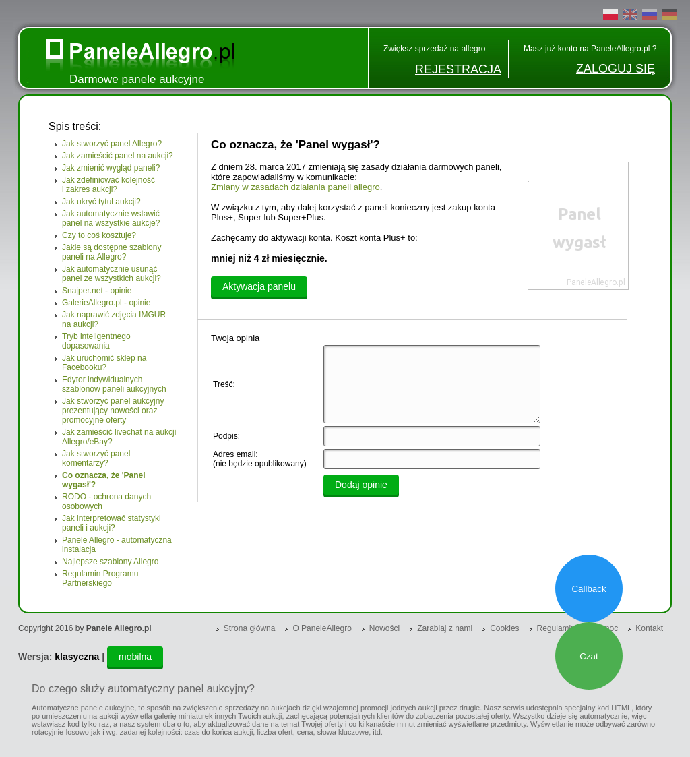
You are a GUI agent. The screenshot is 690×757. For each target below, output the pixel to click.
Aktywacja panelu (259, 286)
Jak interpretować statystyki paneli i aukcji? (111, 523)
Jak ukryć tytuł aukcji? (101, 201)
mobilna (135, 656)
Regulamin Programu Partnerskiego (100, 578)
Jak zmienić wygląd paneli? (111, 168)
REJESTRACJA (458, 69)
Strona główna (250, 628)
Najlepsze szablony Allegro (110, 561)
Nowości (384, 628)
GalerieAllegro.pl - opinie (106, 302)
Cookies (504, 628)
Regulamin (556, 628)
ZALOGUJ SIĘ (615, 68)
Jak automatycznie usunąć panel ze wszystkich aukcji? (111, 273)
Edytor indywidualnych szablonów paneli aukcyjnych (114, 384)
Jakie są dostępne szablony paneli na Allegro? (111, 252)
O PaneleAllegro (321, 628)
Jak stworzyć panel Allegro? (112, 143)
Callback (588, 589)
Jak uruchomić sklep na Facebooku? (104, 362)
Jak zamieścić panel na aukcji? (117, 155)
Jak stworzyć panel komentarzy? (96, 458)
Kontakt (649, 628)
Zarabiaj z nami (444, 628)
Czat (588, 656)
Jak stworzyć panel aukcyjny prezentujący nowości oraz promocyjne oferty (113, 410)
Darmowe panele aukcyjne (136, 79)
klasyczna (77, 656)
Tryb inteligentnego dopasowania (96, 341)
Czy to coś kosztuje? (99, 235)
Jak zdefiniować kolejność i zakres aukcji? (108, 184)
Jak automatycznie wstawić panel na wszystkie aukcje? (111, 218)
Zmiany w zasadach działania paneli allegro (295, 187)
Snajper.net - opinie (96, 290)
